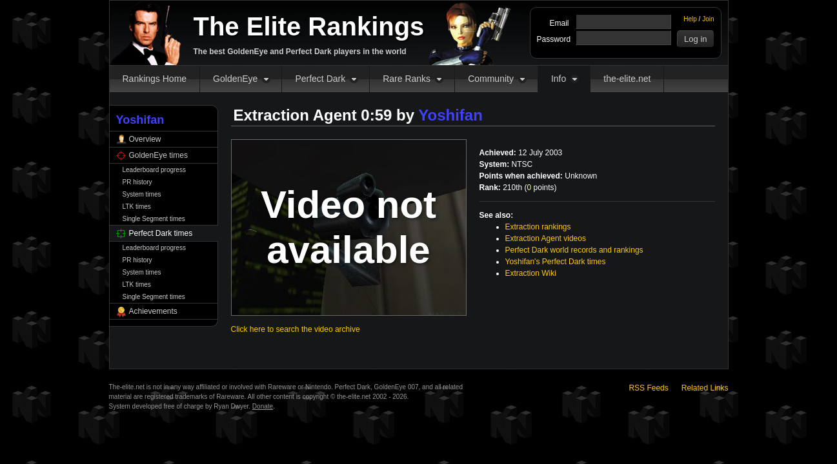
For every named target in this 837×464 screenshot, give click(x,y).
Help (690, 19)
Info (558, 78)
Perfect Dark (320, 78)
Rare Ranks (406, 78)
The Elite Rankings (309, 26)
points (540, 187)
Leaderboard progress (154, 169)
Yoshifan (450, 115)
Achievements (153, 311)
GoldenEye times (158, 155)
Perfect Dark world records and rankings (574, 250)
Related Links (705, 387)
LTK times (137, 206)
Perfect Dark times (161, 233)
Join (708, 19)
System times (142, 194)
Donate (262, 406)
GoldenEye (235, 78)
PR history (137, 182)
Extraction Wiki (530, 273)
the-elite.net (626, 78)
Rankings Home (155, 78)
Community (491, 78)
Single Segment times (154, 218)
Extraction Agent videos (545, 238)
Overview (145, 139)
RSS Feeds (648, 387)
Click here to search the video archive (295, 329)
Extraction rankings (538, 226)
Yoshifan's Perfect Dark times (555, 261)
